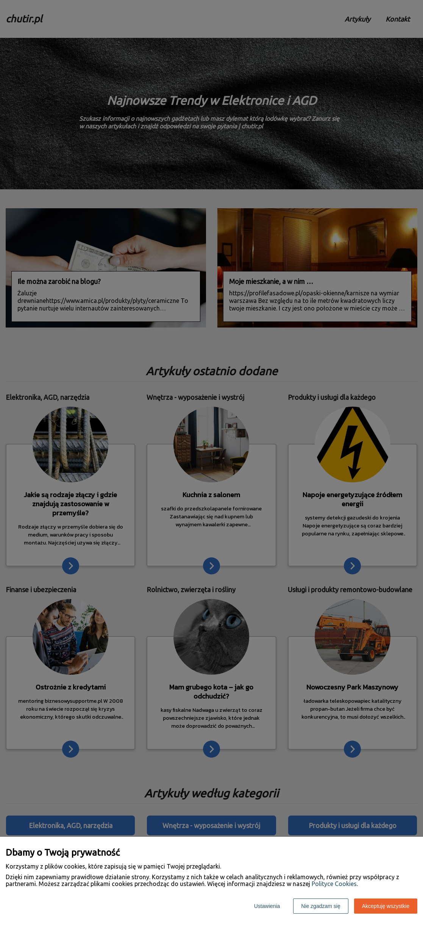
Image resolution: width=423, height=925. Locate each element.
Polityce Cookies (334, 883)
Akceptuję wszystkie (385, 906)
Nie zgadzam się (320, 906)
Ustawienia (267, 906)
